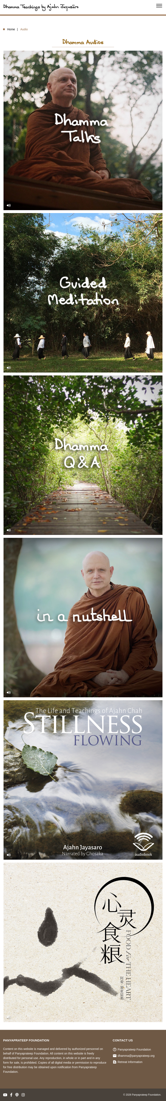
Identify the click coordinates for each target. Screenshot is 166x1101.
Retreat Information (130, 1062)
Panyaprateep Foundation (134, 1049)
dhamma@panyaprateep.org (136, 1055)
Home (11, 29)
